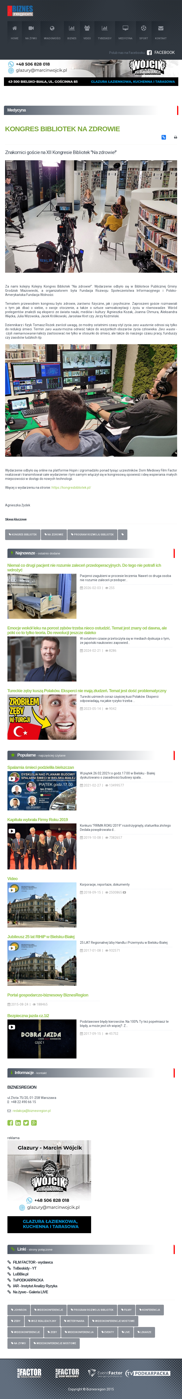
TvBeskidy (105, 33)
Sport (143, 33)
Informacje (25, 1072)
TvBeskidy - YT (21, 1268)
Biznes (71, 33)
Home (14, 33)
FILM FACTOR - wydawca (30, 1262)
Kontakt (161, 33)
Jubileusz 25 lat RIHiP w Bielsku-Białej (41, 936)
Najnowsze (26, 553)
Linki (22, 1249)
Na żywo (31, 33)
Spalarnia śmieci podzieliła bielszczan (40, 767)
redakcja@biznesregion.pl (32, 1111)
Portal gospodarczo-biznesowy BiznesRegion (47, 995)
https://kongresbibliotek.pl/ (71, 487)
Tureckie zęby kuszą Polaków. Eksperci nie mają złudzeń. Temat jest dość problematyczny (86, 690)
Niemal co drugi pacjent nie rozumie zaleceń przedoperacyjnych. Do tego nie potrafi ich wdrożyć (84, 567)
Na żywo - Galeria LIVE (27, 1292)
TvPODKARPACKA (25, 1280)
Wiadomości (52, 33)
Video (87, 33)
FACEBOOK (161, 52)
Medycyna (125, 33)
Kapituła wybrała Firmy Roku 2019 (37, 819)
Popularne (27, 755)
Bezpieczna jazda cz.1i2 (28, 1015)
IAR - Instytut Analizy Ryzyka (32, 1286)
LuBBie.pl (17, 1274)
